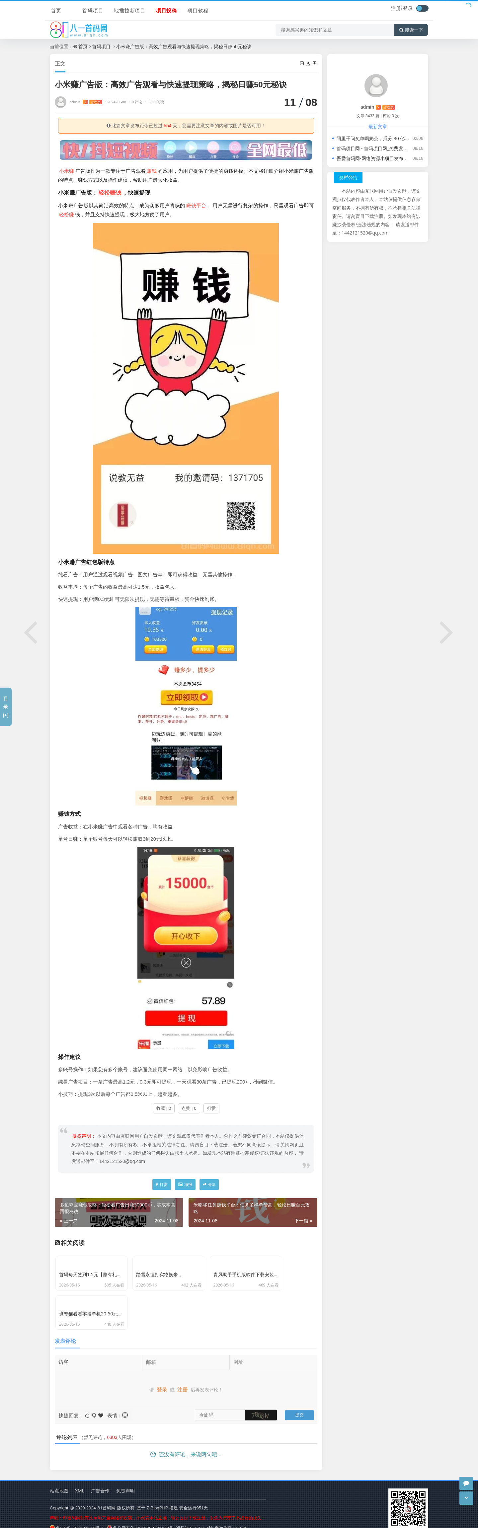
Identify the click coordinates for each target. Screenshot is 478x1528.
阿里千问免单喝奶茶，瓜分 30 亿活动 (375, 138)
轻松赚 (66, 214)
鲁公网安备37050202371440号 (140, 1518)
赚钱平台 (196, 205)
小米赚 (66, 171)
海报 (185, 1185)
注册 (182, 1376)
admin (86, 102)
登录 (408, 8)
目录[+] (5, 706)
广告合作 (100, 1480)
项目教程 (185, 9)
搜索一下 (411, 28)
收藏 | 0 (163, 1108)
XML (79, 1480)
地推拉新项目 (117, 9)
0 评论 (134, 102)
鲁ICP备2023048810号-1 (77, 1518)
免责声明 (125, 1480)
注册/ (397, 8)
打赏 (211, 1108)
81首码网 (107, 1497)
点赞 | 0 (189, 1108)
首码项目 (81, 9)
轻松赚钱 (110, 193)
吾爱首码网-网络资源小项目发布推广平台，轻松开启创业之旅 (400, 158)
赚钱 (152, 171)
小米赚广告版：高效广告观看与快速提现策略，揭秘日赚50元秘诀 (184, 46)
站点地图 (59, 1480)
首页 (55, 9)
